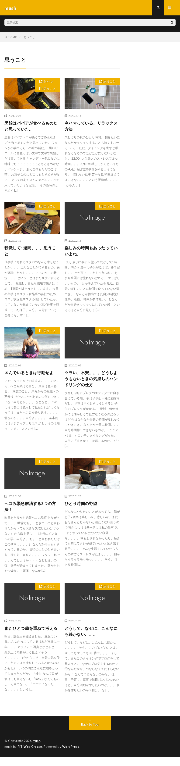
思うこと (49, 91)
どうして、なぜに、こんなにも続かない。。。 (90, 634)
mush (37, 750)
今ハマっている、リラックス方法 (90, 127)
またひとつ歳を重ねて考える (30, 634)
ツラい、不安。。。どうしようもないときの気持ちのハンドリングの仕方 (90, 381)
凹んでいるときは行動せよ (30, 374)
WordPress (72, 755)
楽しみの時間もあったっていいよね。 (90, 252)
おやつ (47, 83)
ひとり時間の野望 (82, 506)
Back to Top (90, 733)
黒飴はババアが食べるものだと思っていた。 (30, 127)
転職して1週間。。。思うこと (31, 252)
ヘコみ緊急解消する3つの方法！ (31, 509)
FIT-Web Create (30, 755)
